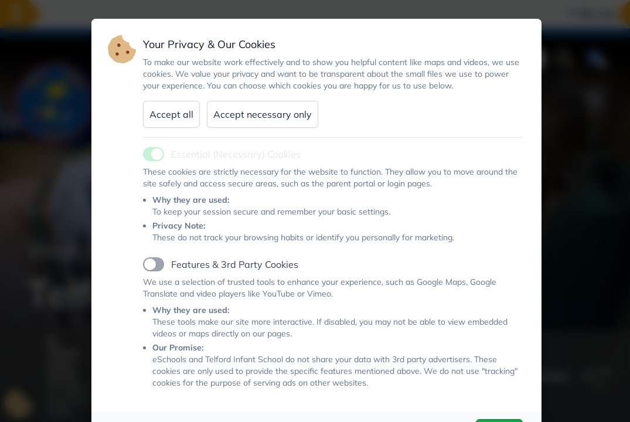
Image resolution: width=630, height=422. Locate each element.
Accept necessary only (262, 114)
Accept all (171, 114)
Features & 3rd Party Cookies (234, 264)
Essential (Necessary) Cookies (236, 154)
